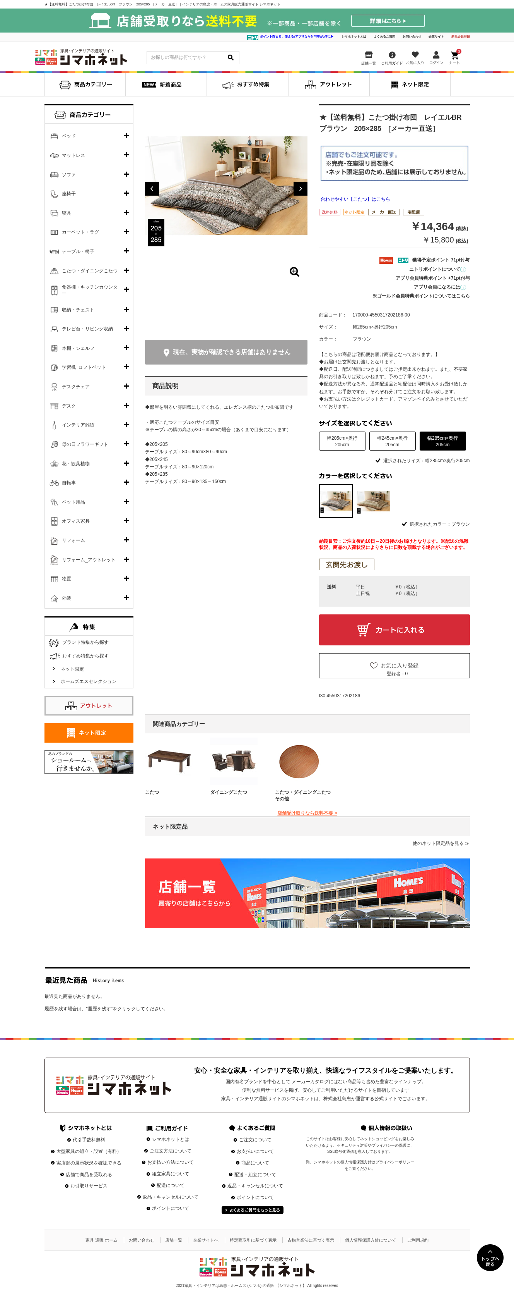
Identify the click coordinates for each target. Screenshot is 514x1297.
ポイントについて (170, 1208)
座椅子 (69, 193)
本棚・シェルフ (78, 348)
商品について (255, 1163)
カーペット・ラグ (80, 232)
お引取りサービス (89, 1186)
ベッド (69, 136)
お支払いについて (255, 1151)
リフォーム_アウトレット (89, 559)
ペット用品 (73, 502)
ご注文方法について (170, 1151)
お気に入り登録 (399, 665)
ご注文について (255, 1139)
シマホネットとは (354, 36)
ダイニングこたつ (228, 792)
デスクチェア (76, 386)
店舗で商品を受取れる (89, 1174)
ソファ (69, 174)
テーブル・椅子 (78, 251)
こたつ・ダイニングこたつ (90, 271)
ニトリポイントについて (437, 269)
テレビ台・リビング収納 (87, 329)
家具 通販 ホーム (101, 1240)
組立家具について (170, 1174)
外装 (66, 598)
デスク (69, 406)
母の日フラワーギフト (85, 444)
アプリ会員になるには (440, 287)
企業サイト (436, 36)
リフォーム (73, 540)
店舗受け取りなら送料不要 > (307, 813)
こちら (463, 296)
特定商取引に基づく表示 (253, 1240)
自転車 (69, 482)
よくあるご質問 (384, 36)
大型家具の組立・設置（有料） (88, 1151)
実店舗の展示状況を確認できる (88, 1163)
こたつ (152, 792)
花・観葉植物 (76, 463)
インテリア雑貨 (78, 425)
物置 (66, 578)
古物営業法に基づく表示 (310, 1240)
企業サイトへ (206, 1240)
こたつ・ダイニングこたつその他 (303, 796)
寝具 (66, 213)
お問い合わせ (412, 36)
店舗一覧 (173, 1240)
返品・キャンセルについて (170, 1197)
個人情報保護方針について (370, 1240)
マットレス (73, 155)
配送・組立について (255, 1174)
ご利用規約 (418, 1240)
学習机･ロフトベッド (84, 367)
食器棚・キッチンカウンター (90, 290)
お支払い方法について (170, 1162)
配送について (170, 1185)
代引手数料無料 (89, 1139)
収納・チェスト (78, 310)
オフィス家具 (76, 521)
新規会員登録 (460, 36)
